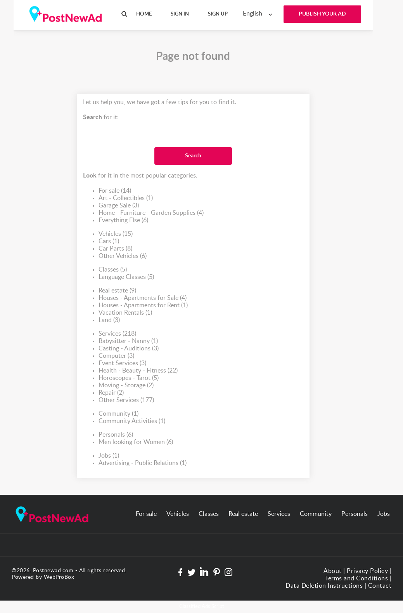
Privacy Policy (367, 571)
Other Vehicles (123, 256)
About (332, 571)
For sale (115, 191)
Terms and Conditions (356, 578)
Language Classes (126, 277)
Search (193, 155)
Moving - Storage (126, 385)
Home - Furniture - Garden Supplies (151, 213)
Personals (116, 435)
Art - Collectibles (126, 198)
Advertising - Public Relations (143, 463)
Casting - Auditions (129, 348)
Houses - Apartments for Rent (143, 305)
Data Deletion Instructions (324, 586)
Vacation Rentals (125, 313)
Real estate (117, 290)
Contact (380, 586)
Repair (111, 393)
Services (117, 334)
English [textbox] (252, 13)
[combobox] (259, 14)
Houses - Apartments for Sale (143, 298)
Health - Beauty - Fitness (138, 370)
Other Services (126, 400)
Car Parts (115, 249)
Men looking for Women (136, 442)
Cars (109, 241)
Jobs (109, 456)
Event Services (122, 363)
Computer (116, 356)
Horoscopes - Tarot (129, 378)
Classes (113, 269)
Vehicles (116, 234)
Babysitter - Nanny (128, 341)
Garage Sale (119, 205)
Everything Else (123, 220)
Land (109, 320)
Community (118, 414)
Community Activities (132, 421)
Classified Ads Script (201, 606)
